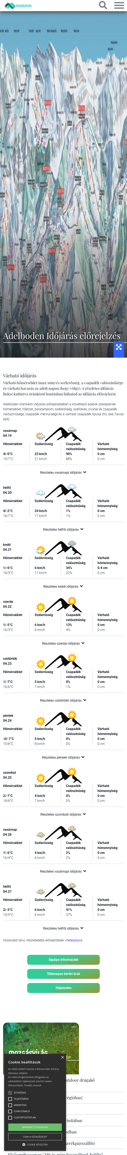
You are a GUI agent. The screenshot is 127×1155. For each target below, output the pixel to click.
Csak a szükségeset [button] (35, 1136)
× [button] (62, 1057)
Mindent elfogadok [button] (35, 1127)
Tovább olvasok (32, 1085)
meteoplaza (73, 940)
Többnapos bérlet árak (63, 974)
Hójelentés (64, 988)
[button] (35, 1143)
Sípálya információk (63, 960)
